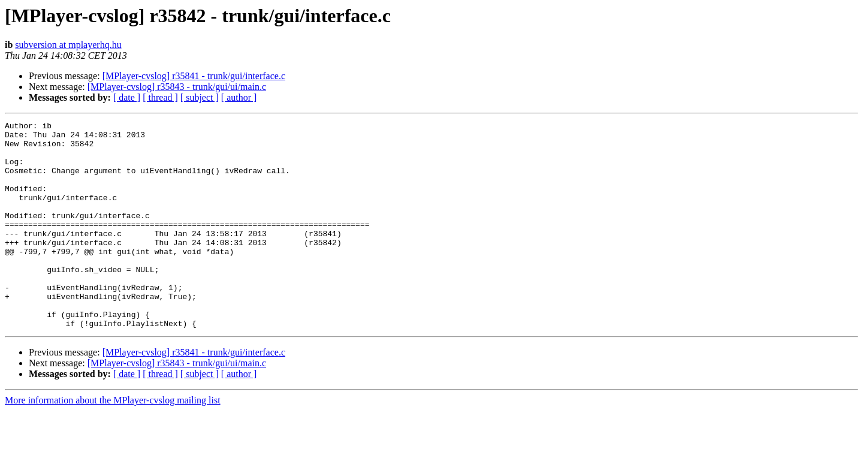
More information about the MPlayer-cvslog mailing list (113, 441)
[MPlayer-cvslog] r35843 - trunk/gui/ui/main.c (176, 87)
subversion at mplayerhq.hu (68, 45)
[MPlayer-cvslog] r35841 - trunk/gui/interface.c (193, 76)
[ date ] (126, 97)
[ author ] (239, 97)
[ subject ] (199, 97)
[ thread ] (160, 97)
